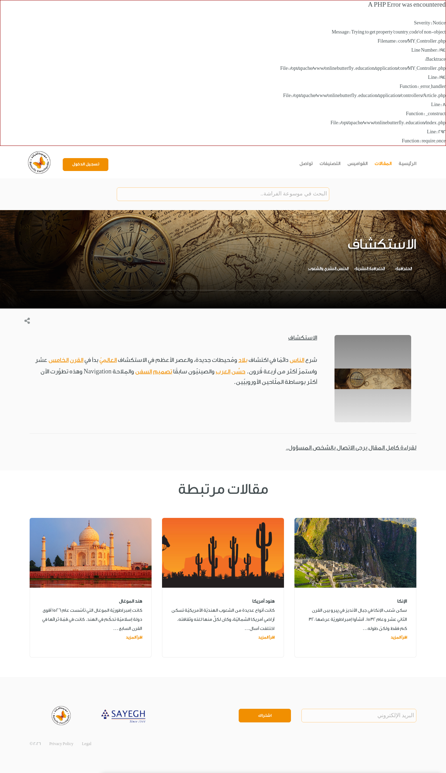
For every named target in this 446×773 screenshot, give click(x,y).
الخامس (58, 360)
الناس (297, 360)
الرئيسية (407, 163)
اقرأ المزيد (399, 637)
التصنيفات (330, 163)
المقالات (383, 163)
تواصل (306, 163)
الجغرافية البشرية (370, 268)
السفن (143, 371)
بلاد (242, 360)
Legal (86, 744)
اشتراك (264, 715)
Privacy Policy (61, 744)
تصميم (162, 371)
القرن (76, 360)
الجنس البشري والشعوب (328, 268)
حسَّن (238, 371)
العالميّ (108, 360)
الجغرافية (404, 268)
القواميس (357, 163)
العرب (223, 371)
